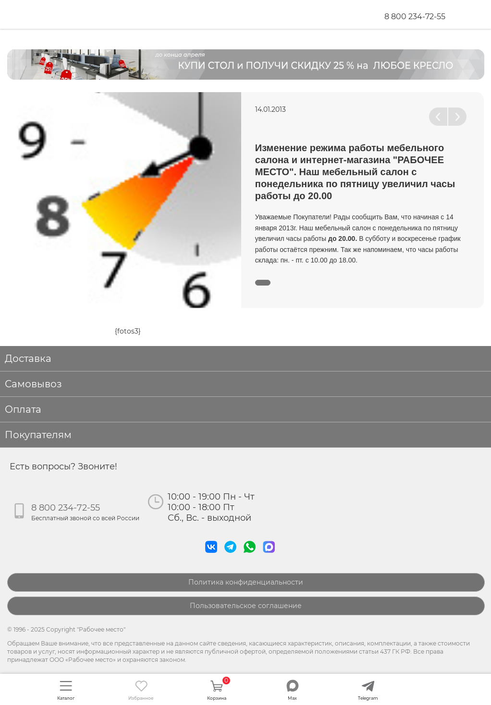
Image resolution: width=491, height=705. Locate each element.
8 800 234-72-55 (414, 16)
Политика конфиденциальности (245, 582)
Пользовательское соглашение (246, 605)
